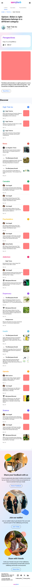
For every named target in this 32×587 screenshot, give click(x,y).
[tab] (6, 8)
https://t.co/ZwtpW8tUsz (9, 41)
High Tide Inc (16, 12)
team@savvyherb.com (7, 581)
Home (3, 12)
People (9, 12)
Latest (5, 7)
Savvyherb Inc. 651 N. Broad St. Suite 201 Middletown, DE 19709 (7, 577)
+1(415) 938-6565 (5, 580)
